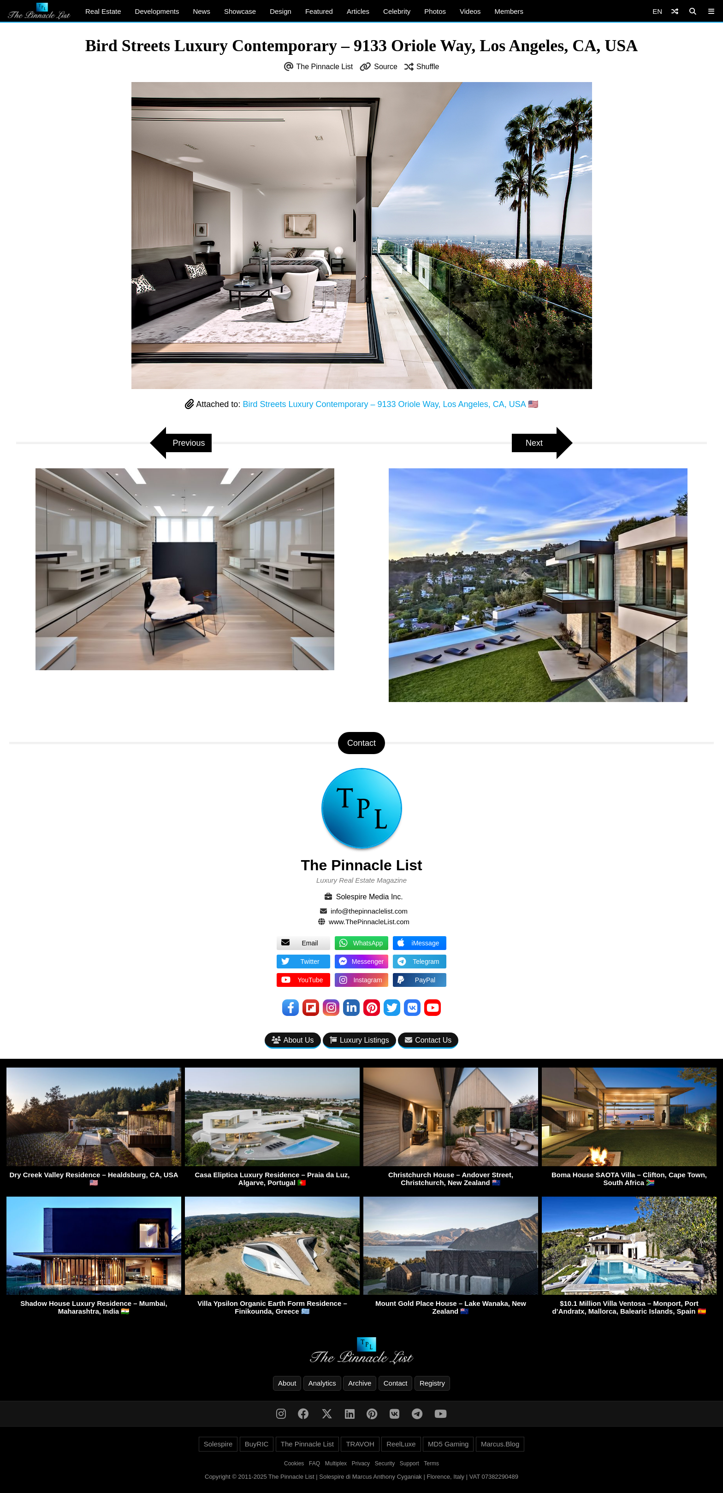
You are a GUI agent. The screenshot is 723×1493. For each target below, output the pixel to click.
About (287, 1383)
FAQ (314, 1463)
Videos (470, 11)
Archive (359, 1383)
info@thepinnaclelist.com (369, 911)
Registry (432, 1383)
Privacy (361, 1463)
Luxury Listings (359, 1040)
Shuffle (427, 67)
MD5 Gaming (448, 1444)
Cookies (294, 1463)
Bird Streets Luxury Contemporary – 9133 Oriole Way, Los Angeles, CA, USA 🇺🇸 (390, 404)
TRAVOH (360, 1444)
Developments (157, 11)
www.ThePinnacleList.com (369, 922)
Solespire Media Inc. (369, 897)
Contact (396, 1383)
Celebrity (396, 11)
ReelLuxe (400, 1444)
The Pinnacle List (324, 67)
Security (385, 1463)
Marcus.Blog (500, 1444)
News (201, 11)
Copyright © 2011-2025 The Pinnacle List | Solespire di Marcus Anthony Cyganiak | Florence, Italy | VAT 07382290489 (361, 1476)
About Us (293, 1040)
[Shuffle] (675, 11)
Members (509, 11)
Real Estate (103, 11)
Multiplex (336, 1463)
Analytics (322, 1383)
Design (280, 11)
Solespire (218, 1444)
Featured (319, 11)
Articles (358, 11)
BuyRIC (257, 1444)
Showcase (240, 11)
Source (385, 67)
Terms (431, 1463)
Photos (435, 11)
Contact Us (428, 1040)
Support (409, 1463)
